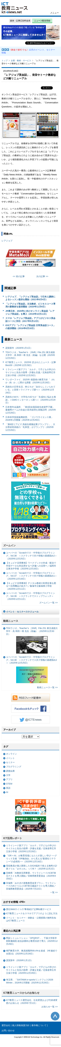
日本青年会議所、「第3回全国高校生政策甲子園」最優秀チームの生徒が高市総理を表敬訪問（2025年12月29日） (30, 410)
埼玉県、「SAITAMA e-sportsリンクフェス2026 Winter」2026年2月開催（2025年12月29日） (29, 981)
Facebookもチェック (30, 708)
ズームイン (9, 545)
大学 (8, 775)
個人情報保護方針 (20, 1025)
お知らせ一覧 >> (49, 1006)
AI (7, 792)
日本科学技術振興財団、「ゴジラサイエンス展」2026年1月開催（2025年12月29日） (29, 418)
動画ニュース (10, 621)
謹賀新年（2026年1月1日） (18, 348)
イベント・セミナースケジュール (22, 611)
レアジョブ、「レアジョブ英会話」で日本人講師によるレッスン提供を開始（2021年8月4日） (30, 298)
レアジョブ (7, 240)
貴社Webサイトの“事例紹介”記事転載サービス (28, 909)
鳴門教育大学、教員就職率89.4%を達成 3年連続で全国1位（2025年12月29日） (31, 952)
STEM (9, 783)
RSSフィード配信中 (30, 698)
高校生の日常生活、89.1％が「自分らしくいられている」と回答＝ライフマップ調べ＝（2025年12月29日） (30, 389)
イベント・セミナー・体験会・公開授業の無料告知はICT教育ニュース (31, 919)
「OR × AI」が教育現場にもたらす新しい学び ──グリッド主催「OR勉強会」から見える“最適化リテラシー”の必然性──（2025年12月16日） (31, 858)
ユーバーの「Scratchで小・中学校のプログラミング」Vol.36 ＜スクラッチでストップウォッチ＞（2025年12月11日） (30, 596)
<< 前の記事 (19, 276)
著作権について (39, 1025)
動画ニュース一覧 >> (47, 687)
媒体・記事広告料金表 (20, 20)
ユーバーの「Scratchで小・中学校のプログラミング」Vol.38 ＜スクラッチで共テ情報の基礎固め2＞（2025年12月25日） (31, 555)
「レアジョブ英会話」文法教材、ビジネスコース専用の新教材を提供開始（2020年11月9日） (30, 305)
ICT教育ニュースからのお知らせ (21, 993)
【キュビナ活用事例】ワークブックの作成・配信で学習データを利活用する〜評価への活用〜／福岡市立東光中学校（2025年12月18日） (31, 566)
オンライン (11, 754)
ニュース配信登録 (42, 20)
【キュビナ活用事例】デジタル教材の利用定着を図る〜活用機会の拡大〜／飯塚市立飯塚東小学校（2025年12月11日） (31, 586)
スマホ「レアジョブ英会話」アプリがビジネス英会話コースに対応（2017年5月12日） (30, 319)
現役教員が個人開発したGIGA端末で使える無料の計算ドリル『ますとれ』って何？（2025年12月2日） (31, 867)
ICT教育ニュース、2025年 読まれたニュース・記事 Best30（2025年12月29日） (30, 363)
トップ (5, 60)
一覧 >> (54, 892)
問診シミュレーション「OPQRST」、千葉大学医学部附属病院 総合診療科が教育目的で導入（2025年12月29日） (32, 941)
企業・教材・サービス (21, 60)
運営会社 (6, 1025)
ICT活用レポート (12, 838)
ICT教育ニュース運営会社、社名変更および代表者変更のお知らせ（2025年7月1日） (31, 1001)
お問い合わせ (8, 1030)
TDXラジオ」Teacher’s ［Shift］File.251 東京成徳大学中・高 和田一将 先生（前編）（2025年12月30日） (32, 640)
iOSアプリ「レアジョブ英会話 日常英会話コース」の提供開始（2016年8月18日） (30, 327)
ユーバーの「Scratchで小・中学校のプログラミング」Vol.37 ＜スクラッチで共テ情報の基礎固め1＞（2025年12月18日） (31, 576)
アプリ (9, 779)
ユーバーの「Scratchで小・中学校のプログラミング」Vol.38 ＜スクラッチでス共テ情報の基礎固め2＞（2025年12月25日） (31, 670)
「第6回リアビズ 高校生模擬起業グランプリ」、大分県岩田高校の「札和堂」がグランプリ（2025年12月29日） (30, 427)
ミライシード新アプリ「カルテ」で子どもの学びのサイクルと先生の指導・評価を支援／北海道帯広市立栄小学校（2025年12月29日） (30, 372)
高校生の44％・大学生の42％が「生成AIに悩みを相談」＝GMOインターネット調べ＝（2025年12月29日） (30, 400)
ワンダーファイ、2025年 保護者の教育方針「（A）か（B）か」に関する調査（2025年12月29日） (30, 381)
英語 (8, 788)
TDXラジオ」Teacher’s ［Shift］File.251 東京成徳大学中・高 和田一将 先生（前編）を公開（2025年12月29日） (30, 355)
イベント (10, 758)
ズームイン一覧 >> (48, 602)
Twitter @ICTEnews (30, 719)
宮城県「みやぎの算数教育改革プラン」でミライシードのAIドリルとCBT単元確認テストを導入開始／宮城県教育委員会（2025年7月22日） (31, 886)
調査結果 (10, 771)
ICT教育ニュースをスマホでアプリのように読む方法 (31, 913)
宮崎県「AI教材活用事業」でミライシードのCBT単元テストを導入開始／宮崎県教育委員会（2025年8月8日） (31, 876)
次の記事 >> (42, 276)
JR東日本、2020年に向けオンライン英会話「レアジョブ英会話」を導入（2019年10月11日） (29, 312)
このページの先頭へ (55, 1016)
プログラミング (13, 766)
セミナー (10, 762)
